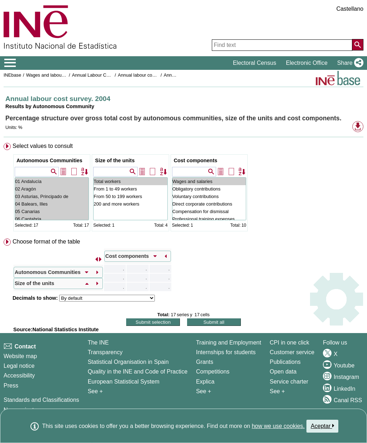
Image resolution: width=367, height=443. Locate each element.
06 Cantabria (52, 219)
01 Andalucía (52, 181)
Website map (20, 356)
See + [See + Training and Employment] (203, 391)
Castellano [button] (349, 9)
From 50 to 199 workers (130, 196)
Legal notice (19, 366)
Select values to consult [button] (43, 146)
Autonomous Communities (49, 160)
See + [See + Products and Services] (277, 391)
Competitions (212, 372)
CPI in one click (289, 343)
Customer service (292, 352)
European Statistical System (123, 382)
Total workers (130, 181)
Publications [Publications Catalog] (285, 362)
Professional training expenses (209, 219)
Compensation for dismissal (209, 211)
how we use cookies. (278, 426)
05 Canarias (52, 211)
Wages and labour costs (50, 75)
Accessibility (19, 375)
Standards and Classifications (41, 400)
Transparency (105, 352)
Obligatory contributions (209, 189)
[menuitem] (183, 188)
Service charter (289, 382)
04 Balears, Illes (52, 204)
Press (11, 385)
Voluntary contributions (209, 196)
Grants (204, 362)
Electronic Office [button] (307, 63)
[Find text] (282, 45)
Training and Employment (228, 343)
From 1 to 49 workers (130, 189)
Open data (283, 372)
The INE (98, 343)
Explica (205, 382)
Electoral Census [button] (254, 63)
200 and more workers (130, 204)
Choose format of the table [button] (46, 242)
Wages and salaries (209, 181)
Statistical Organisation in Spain (128, 362)
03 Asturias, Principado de (52, 196)
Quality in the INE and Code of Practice (137, 372)
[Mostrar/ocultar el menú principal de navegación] (10, 63)
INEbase (12, 75)
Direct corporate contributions (209, 204)
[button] (348, 63)
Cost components (196, 160)
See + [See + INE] (95, 391)
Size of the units (114, 160)
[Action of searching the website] (357, 44)
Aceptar (322, 426)
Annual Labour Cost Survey (100, 75)
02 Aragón (52, 189)
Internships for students (226, 352)
